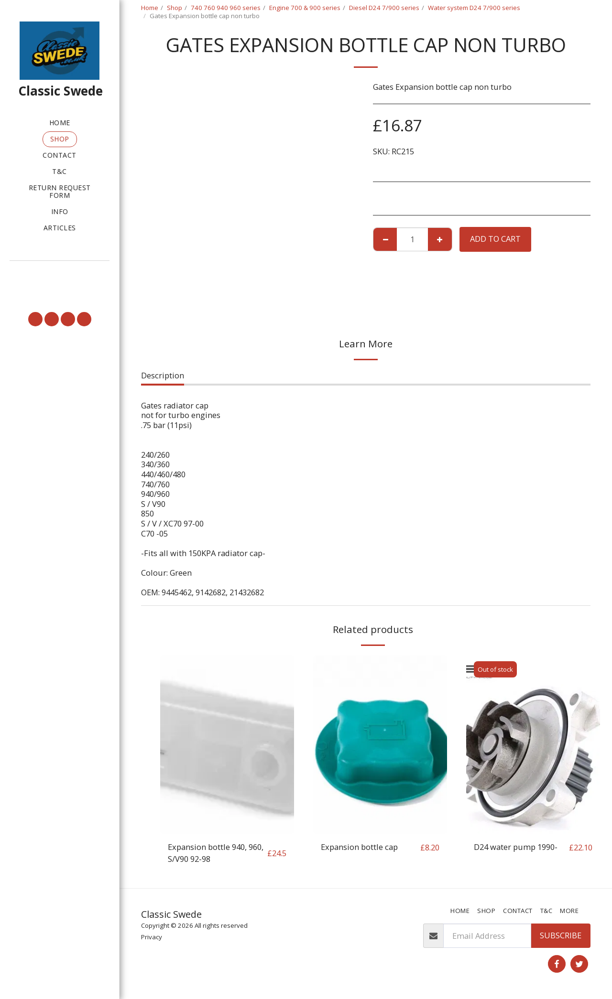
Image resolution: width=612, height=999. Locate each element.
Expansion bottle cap (359, 846)
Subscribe (560, 935)
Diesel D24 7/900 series (384, 7)
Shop (174, 7)
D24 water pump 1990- (515, 846)
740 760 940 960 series (226, 7)
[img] (227, 744)
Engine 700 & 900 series (304, 7)
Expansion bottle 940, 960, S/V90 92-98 (215, 852)
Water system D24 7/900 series (474, 7)
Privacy (151, 937)
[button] (59, 274)
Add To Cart (495, 238)
